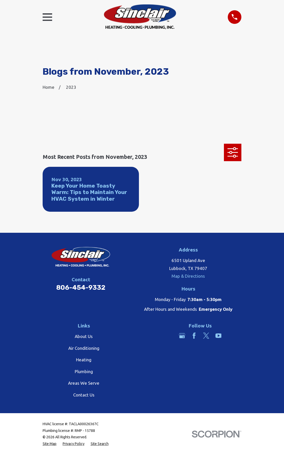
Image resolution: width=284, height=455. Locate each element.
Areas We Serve (83, 383)
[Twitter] (206, 336)
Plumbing (84, 371)
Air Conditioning (83, 348)
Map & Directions (188, 276)
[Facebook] (194, 336)
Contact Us (83, 394)
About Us (84, 336)
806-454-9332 (80, 287)
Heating (83, 359)
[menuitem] (49, 444)
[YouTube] (218, 336)
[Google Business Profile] (182, 336)
